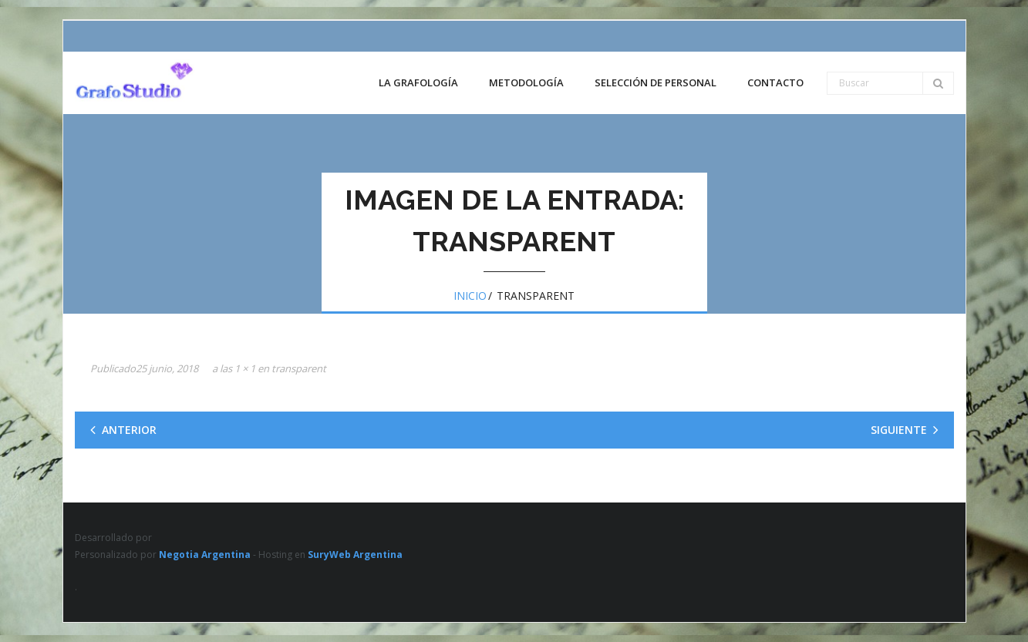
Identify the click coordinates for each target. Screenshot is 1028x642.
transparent (298, 368)
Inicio (470, 295)
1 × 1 (244, 368)
